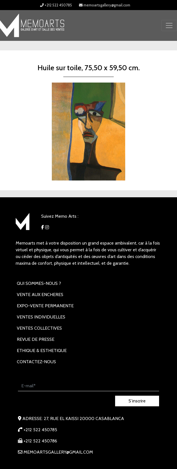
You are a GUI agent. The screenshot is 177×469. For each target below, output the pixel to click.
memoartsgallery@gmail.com (104, 5)
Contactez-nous (36, 361)
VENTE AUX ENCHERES (40, 294)
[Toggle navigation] (169, 25)
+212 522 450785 (56, 5)
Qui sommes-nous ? (39, 283)
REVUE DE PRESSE (35, 339)
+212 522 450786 (37, 441)
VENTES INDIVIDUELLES (41, 317)
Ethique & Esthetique (42, 350)
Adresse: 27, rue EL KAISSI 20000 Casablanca (71, 418)
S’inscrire (137, 401)
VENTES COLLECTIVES (39, 328)
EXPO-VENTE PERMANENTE (45, 305)
